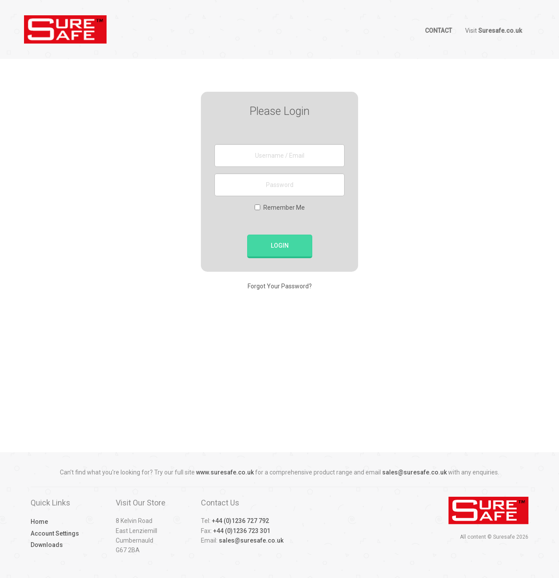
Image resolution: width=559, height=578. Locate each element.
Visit (493, 30)
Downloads (47, 544)
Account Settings (55, 533)
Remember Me (280, 207)
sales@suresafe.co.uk (414, 472)
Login (280, 245)
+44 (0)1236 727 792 (240, 520)
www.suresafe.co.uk (225, 472)
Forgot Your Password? (280, 286)
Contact (438, 30)
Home (39, 521)
